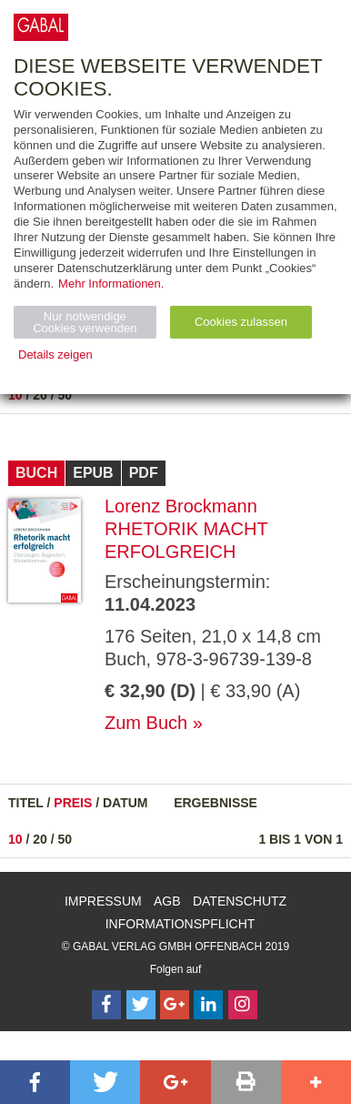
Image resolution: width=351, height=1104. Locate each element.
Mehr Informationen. (111, 283)
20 (40, 395)
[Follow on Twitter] (140, 1004)
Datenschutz (239, 901)
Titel (26, 802)
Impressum (103, 901)
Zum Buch (146, 723)
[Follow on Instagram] (242, 1004)
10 (15, 395)
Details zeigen (55, 354)
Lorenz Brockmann (181, 506)
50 (65, 395)
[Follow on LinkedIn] (208, 1004)
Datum (125, 802)
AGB (167, 901)
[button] (35, 1082)
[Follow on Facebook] (106, 1004)
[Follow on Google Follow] (174, 1004)
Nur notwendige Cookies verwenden (84, 322)
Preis (73, 802)
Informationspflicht (180, 924)
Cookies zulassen (241, 322)
